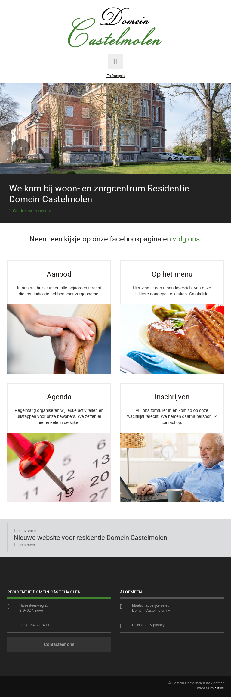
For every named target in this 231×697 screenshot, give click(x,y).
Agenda (59, 397)
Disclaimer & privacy (148, 625)
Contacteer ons (59, 644)
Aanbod (59, 274)
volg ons (186, 239)
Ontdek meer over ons (31, 210)
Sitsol (219, 688)
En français (115, 76)
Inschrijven (172, 397)
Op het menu (172, 274)
